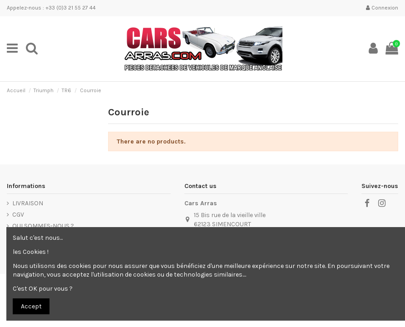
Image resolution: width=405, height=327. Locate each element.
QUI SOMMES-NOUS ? (43, 226)
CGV (18, 214)
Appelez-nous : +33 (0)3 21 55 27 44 (51, 8)
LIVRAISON (27, 203)
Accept (31, 306)
